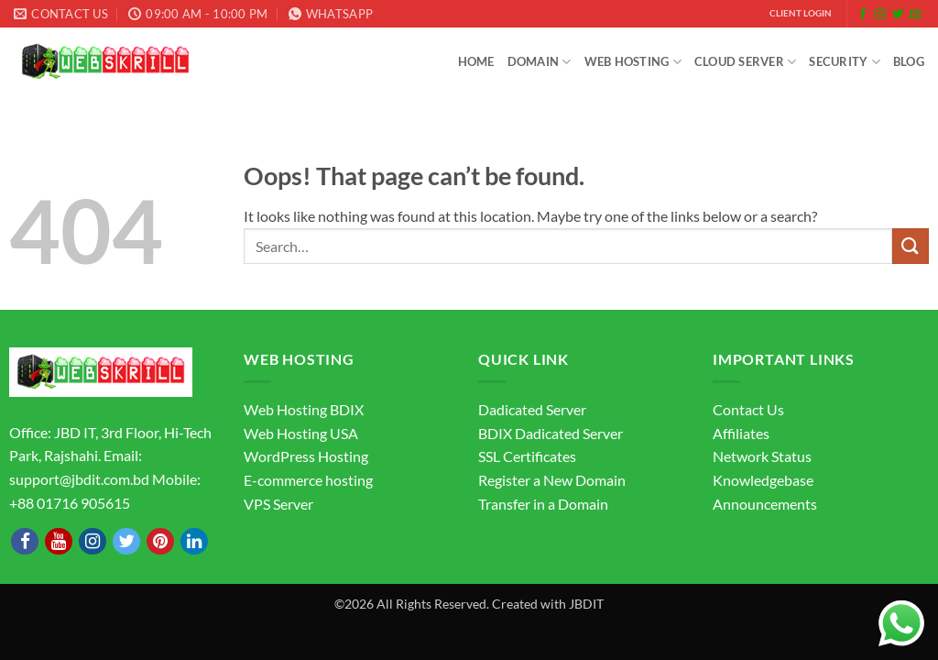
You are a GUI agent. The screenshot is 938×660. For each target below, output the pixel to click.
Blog (908, 61)
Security (844, 62)
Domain (539, 62)
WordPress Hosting (306, 456)
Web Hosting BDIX (304, 409)
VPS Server (278, 503)
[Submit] (910, 246)
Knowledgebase (763, 480)
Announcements (765, 503)
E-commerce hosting (308, 480)
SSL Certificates (527, 456)
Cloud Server (745, 62)
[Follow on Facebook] (862, 14)
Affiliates (741, 433)
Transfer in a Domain (543, 503)
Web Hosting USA (301, 433)
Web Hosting (633, 62)
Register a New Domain (552, 480)
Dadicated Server (532, 409)
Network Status (762, 456)
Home (476, 61)
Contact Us (748, 409)
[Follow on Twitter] (897, 14)
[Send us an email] (915, 14)
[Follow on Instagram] (880, 14)
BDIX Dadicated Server (550, 433)
